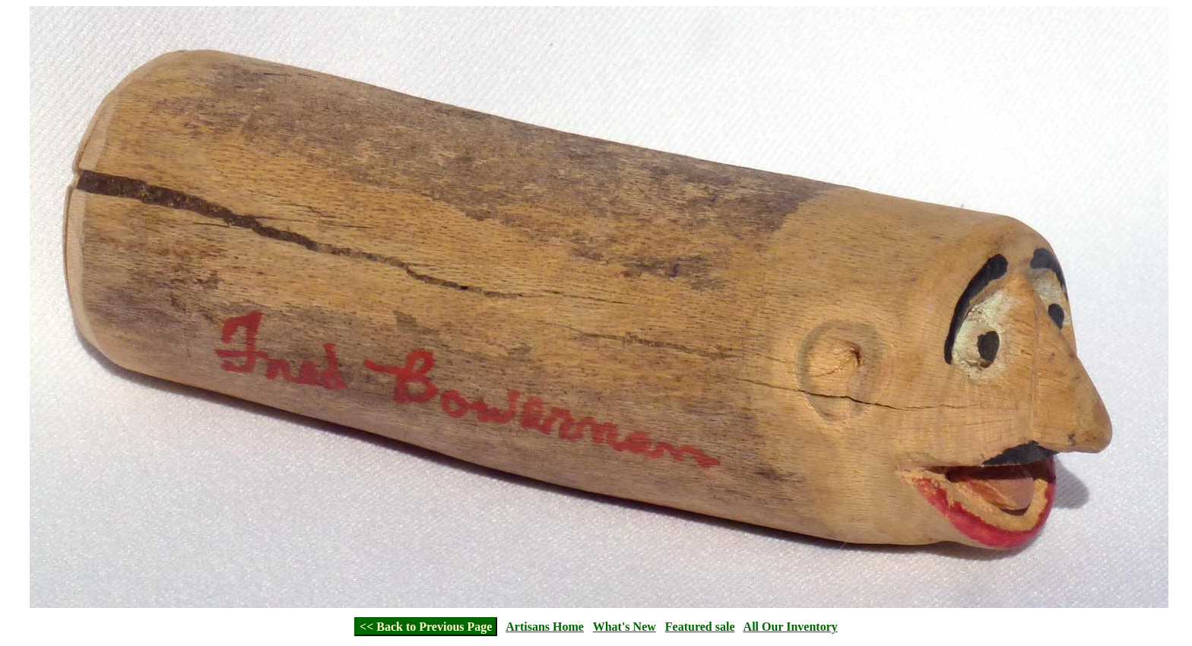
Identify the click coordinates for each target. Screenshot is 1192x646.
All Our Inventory (790, 626)
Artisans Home (545, 626)
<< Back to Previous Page (426, 626)
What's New (624, 626)
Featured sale (700, 626)
